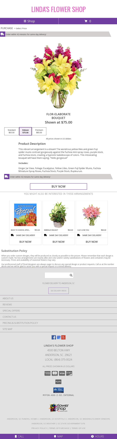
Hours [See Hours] (97, 436)
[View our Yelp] (63, 338)
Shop (29, 21)
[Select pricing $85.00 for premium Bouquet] (39, 131)
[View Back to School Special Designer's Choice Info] (25, 214)
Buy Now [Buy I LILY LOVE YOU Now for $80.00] (92, 241)
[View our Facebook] (54, 338)
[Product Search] (59, 275)
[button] (58, 390)
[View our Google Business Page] (58, 338)
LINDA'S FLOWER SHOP (58, 9)
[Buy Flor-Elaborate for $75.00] (58, 186)
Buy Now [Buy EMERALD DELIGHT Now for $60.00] (59, 241)
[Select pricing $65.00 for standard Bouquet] (11, 131)
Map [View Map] (58, 436)
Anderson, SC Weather (43, 423)
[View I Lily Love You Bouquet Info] (91, 214)
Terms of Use (79, 428)
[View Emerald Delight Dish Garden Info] (58, 214)
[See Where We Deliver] (58, 290)
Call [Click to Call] (19, 436)
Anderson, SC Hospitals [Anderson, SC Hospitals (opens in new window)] (53, 419)
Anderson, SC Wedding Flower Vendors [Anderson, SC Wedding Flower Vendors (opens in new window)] (89, 419)
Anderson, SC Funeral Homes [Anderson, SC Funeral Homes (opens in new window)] (22, 419)
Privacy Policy (39, 428)
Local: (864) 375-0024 (58, 359)
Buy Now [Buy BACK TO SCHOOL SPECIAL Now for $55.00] (25, 241)
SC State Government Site (71, 423)
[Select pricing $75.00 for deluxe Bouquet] (25, 131)
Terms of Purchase (59, 428)
